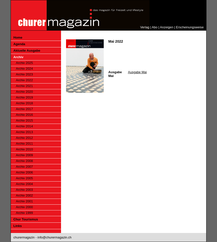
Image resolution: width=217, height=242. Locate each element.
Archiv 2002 (24, 195)
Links (17, 226)
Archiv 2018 (24, 103)
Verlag (144, 27)
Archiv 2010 (24, 149)
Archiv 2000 (24, 207)
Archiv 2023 (24, 74)
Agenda (19, 44)
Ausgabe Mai (137, 72)
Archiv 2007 (24, 167)
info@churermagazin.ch (54, 237)
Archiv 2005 (24, 178)
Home (17, 37)
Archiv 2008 (24, 161)
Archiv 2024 (24, 68)
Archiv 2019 (24, 97)
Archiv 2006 (24, 172)
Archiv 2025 (24, 63)
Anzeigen (166, 27)
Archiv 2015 (24, 120)
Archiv (18, 57)
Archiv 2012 (24, 138)
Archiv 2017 (24, 109)
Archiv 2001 (24, 201)
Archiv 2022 (24, 80)
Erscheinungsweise (190, 27)
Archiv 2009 (24, 155)
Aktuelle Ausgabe (26, 50)
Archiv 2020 (24, 92)
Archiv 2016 (24, 115)
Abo (154, 27)
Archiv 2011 (24, 143)
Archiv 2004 (24, 184)
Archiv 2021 (24, 86)
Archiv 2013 (24, 132)
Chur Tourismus (25, 219)
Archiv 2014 (24, 126)
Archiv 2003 (24, 190)
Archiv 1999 (24, 213)
